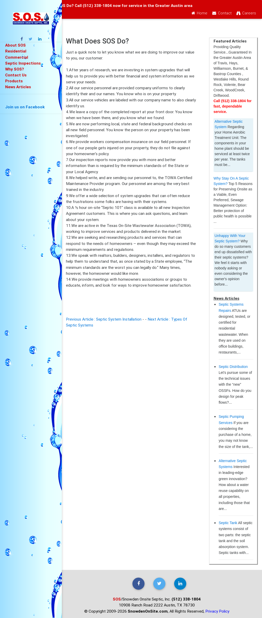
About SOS (15, 45)
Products (14, 81)
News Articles (18, 87)
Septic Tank (228, 523)
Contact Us (16, 75)
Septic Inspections (23, 63)
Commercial (16, 57)
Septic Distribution (233, 367)
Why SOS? (14, 69)
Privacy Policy (217, 611)
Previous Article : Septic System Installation (103, 319)
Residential (15, 51)
